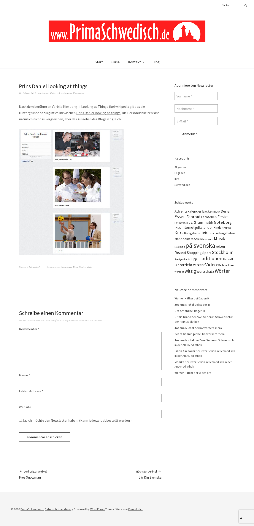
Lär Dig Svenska (149, 474)
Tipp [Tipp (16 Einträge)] (194, 259)
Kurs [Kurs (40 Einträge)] (179, 233)
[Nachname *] (196, 108)
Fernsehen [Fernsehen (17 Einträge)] (209, 217)
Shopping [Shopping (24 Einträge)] (194, 252)
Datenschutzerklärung (59, 509)
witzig (89, 267)
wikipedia (122, 106)
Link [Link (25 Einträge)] (203, 232)
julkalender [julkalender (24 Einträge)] (204, 227)
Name (24, 375)
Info (177, 179)
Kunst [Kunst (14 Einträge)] (227, 228)
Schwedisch (34, 267)
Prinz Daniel (79, 267)
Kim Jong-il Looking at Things (85, 106)
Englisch (180, 173)
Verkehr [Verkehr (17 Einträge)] (199, 265)
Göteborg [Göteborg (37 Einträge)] (223, 222)
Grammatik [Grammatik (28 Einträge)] (203, 222)
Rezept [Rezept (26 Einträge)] (180, 252)
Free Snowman (33, 474)
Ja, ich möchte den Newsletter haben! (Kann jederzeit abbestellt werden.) (75, 420)
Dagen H (203, 298)
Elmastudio (135, 509)
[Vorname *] (196, 96)
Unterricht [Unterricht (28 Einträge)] (183, 264)
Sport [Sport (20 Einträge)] (206, 252)
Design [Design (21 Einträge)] (226, 211)
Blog (156, 62)
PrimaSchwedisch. (32, 509)
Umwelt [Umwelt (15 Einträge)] (228, 259)
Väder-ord (204, 373)
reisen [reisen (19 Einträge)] (220, 246)
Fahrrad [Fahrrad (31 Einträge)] (193, 216)
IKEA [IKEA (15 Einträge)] (178, 228)
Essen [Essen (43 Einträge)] (180, 216)
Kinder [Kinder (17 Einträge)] (218, 227)
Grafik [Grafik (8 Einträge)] (190, 223)
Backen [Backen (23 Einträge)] (208, 211)
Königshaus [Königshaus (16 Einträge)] (192, 233)
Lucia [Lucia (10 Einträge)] (211, 233)
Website (25, 407)
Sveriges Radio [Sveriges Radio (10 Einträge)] (182, 259)
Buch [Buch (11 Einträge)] (217, 211)
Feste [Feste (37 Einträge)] (222, 216)
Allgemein (181, 167)
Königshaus (66, 267)
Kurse (115, 62)
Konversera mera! (210, 328)
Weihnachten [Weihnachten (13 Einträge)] (225, 265)
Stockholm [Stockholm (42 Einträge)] (222, 252)
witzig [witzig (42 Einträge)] (190, 271)
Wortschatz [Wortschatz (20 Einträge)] (205, 271)
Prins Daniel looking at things (98, 113)
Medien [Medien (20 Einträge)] (196, 239)
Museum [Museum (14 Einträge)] (207, 239)
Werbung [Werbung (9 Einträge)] (179, 271)
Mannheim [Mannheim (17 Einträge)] (182, 239)
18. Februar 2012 (27, 93)
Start (99, 62)
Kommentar (29, 329)
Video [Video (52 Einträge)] (211, 264)
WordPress (97, 509)
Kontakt (134, 62)
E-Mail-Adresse (31, 391)
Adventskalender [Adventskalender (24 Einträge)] (188, 211)
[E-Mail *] (196, 121)
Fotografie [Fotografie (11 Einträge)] (181, 222)
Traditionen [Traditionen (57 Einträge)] (210, 258)
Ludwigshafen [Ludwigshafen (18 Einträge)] (224, 233)
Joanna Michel (49, 93)
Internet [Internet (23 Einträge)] (188, 227)
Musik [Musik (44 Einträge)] (219, 238)
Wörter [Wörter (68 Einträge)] (222, 271)
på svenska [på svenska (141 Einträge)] (200, 245)
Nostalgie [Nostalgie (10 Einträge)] (180, 246)
